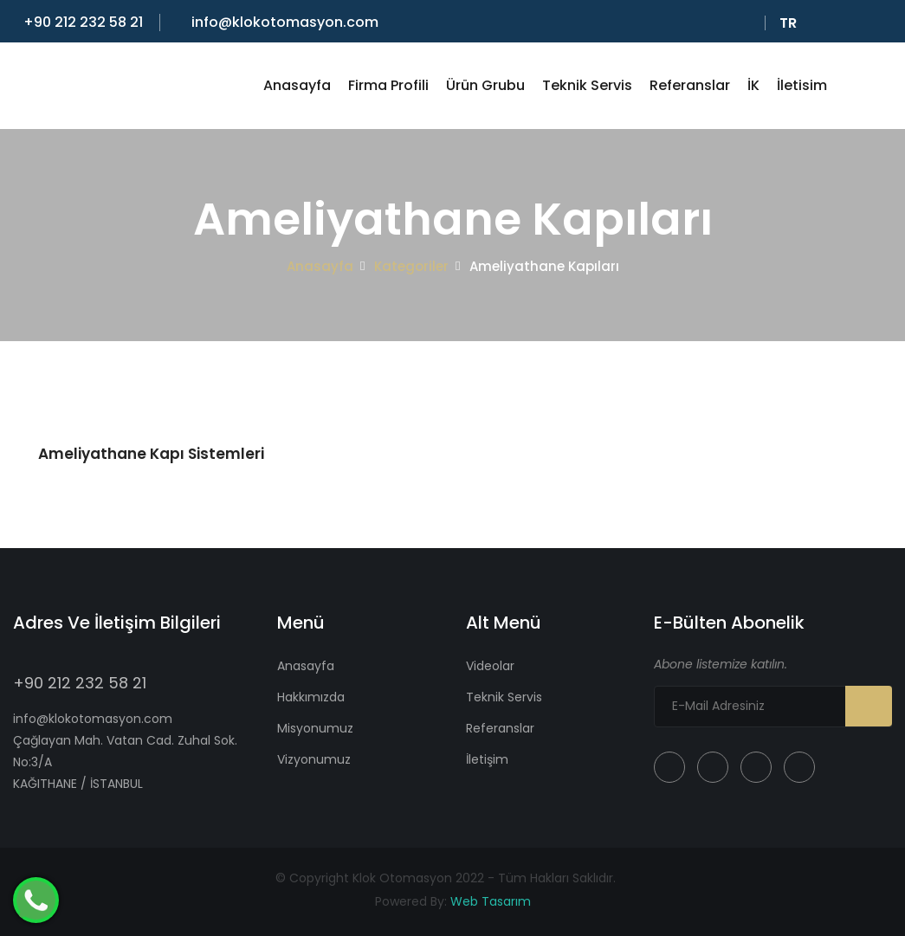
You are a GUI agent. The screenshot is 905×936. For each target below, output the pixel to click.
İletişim (487, 759)
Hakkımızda (311, 697)
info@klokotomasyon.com (279, 22)
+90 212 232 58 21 (78, 22)
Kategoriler (411, 266)
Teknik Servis (587, 85)
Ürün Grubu (485, 85)
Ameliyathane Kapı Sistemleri (151, 453)
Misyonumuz (315, 728)
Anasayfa (297, 85)
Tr (791, 23)
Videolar (490, 666)
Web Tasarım (490, 901)
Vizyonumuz (314, 759)
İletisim (802, 85)
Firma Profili (388, 85)
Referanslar (690, 85)
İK (753, 85)
